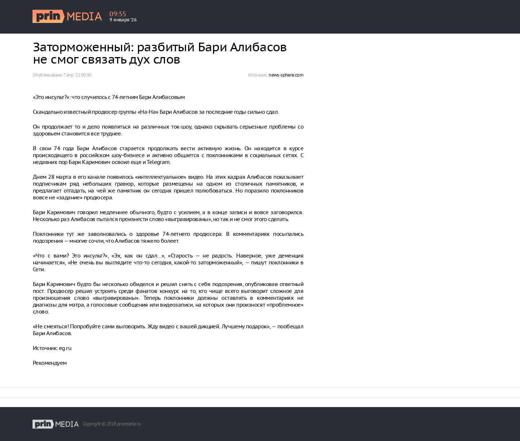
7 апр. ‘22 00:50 (77, 75)
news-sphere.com (286, 75)
